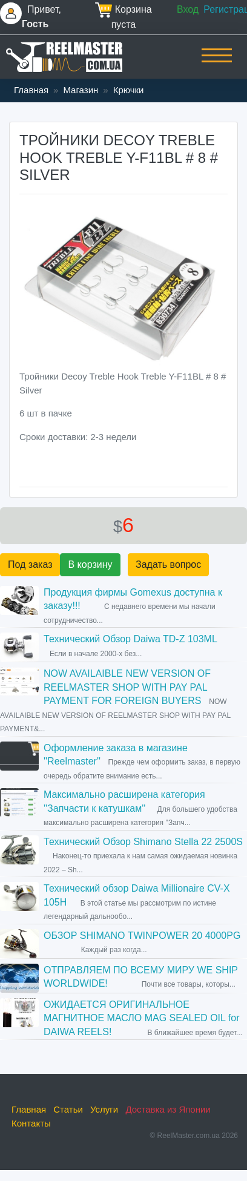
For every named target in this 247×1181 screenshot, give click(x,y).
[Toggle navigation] (217, 63)
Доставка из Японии (167, 1109)
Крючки (128, 90)
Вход (188, 9)
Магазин (80, 90)
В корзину (90, 564)
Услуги (104, 1109)
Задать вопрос (168, 564)
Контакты (31, 1123)
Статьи (68, 1109)
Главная (31, 90)
